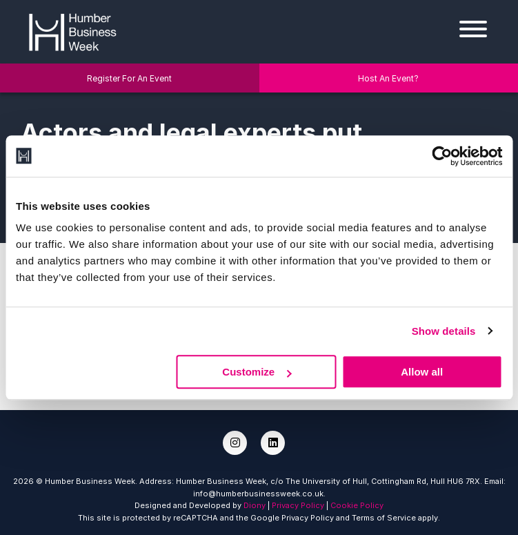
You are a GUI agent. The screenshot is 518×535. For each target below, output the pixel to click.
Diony (254, 505)
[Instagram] (235, 443)
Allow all (422, 372)
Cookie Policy (356, 505)
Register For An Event (129, 78)
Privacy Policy (298, 505)
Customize (256, 372)
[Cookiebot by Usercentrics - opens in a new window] (441, 156)
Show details (444, 331)
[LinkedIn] (273, 443)
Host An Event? (388, 78)
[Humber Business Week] (72, 30)
